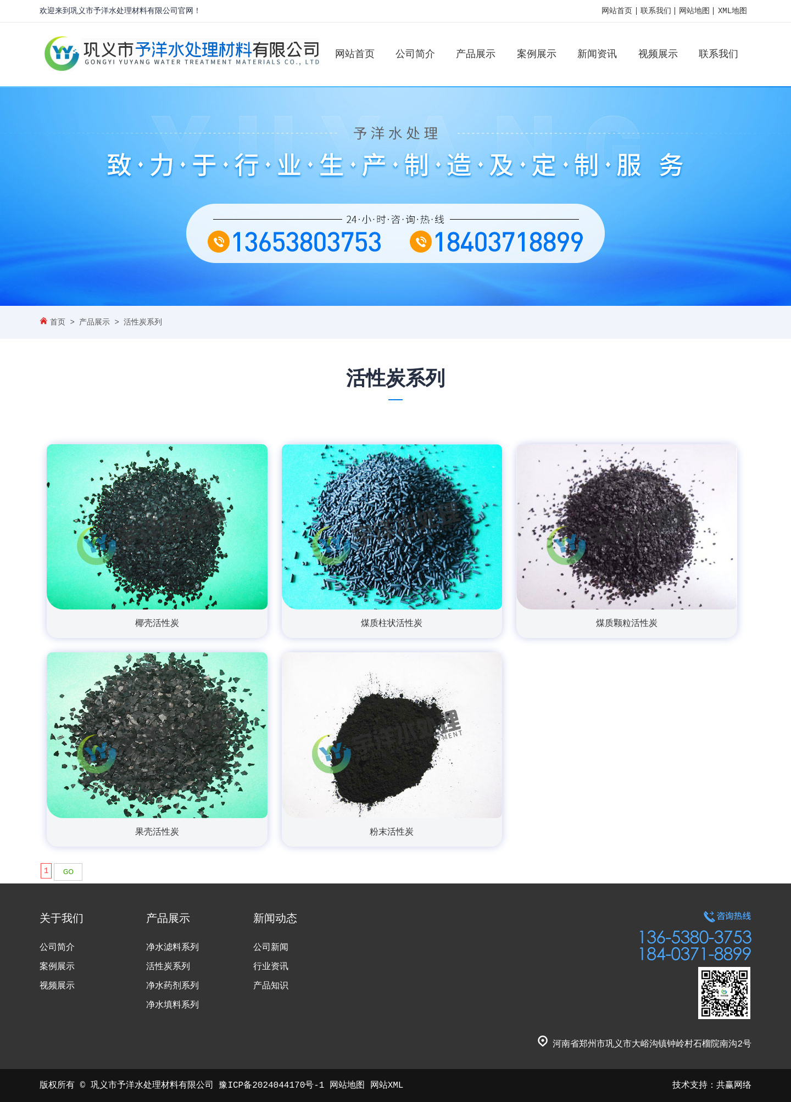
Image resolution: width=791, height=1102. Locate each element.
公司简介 (415, 54)
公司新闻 (270, 948)
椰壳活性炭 (157, 624)
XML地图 (732, 11)
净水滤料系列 (172, 948)
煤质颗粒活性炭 (627, 624)
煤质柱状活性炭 (391, 624)
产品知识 (270, 986)
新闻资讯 (597, 54)
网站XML (387, 1085)
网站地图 (694, 11)
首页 (57, 322)
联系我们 (655, 11)
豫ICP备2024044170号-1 (271, 1085)
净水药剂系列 (172, 986)
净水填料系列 (172, 1005)
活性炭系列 (143, 322)
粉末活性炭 (392, 832)
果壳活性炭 (157, 832)
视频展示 (658, 54)
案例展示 (536, 54)
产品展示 (475, 54)
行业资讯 (270, 967)
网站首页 (616, 11)
